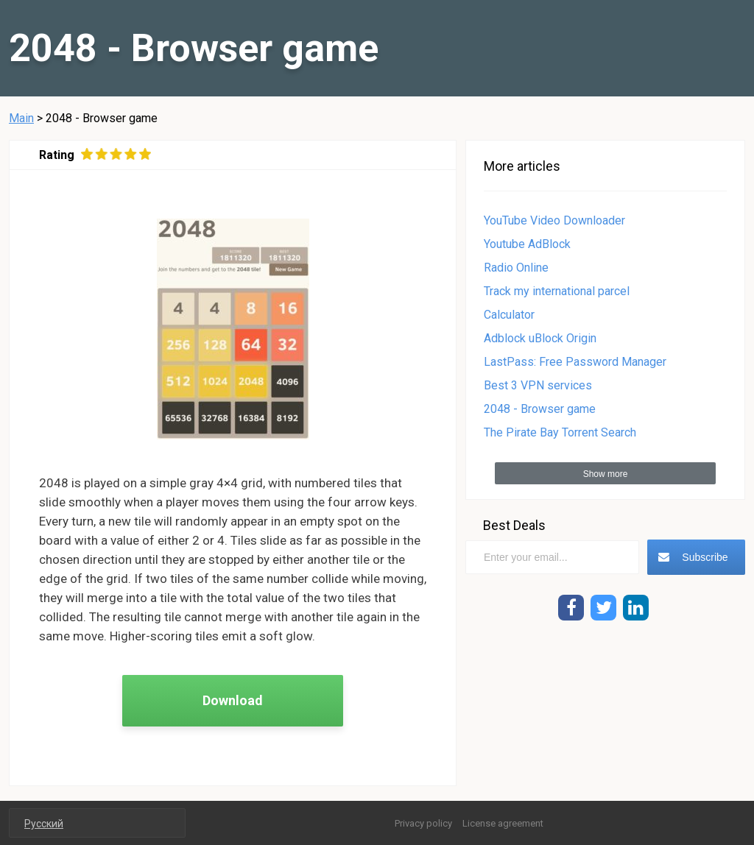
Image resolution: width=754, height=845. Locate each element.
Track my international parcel (557, 291)
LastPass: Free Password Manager (575, 362)
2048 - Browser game (540, 409)
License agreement (502, 823)
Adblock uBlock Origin (540, 338)
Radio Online (516, 268)
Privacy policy (423, 823)
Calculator (509, 315)
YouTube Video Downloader (554, 220)
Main (21, 118)
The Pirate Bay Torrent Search (560, 432)
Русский (43, 824)
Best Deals (514, 525)
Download (232, 700)
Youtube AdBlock (527, 244)
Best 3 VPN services (538, 385)
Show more (605, 474)
